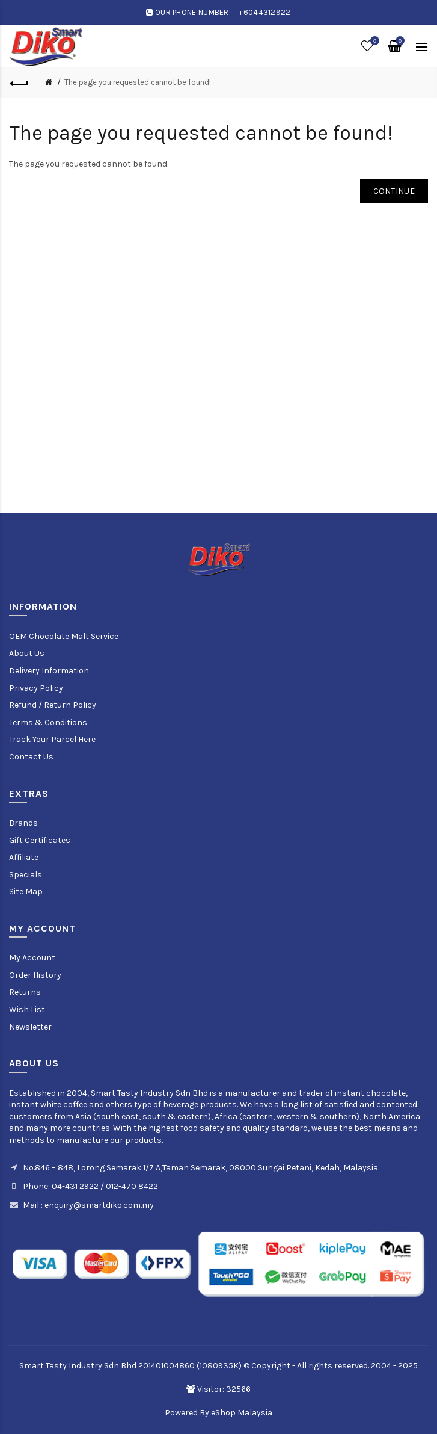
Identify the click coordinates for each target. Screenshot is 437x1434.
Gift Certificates (39, 840)
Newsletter (30, 1027)
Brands (23, 823)
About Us (26, 653)
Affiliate (23, 857)
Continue (394, 191)
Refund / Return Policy (52, 705)
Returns (25, 992)
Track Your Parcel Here (52, 739)
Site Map (26, 891)
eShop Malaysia (241, 1413)
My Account (32, 958)
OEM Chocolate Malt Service (63, 636)
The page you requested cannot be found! (137, 82)
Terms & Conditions (48, 722)
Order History (35, 975)
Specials (25, 875)
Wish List (27, 1009)
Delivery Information (49, 671)
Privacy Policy (36, 688)
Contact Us (31, 757)
